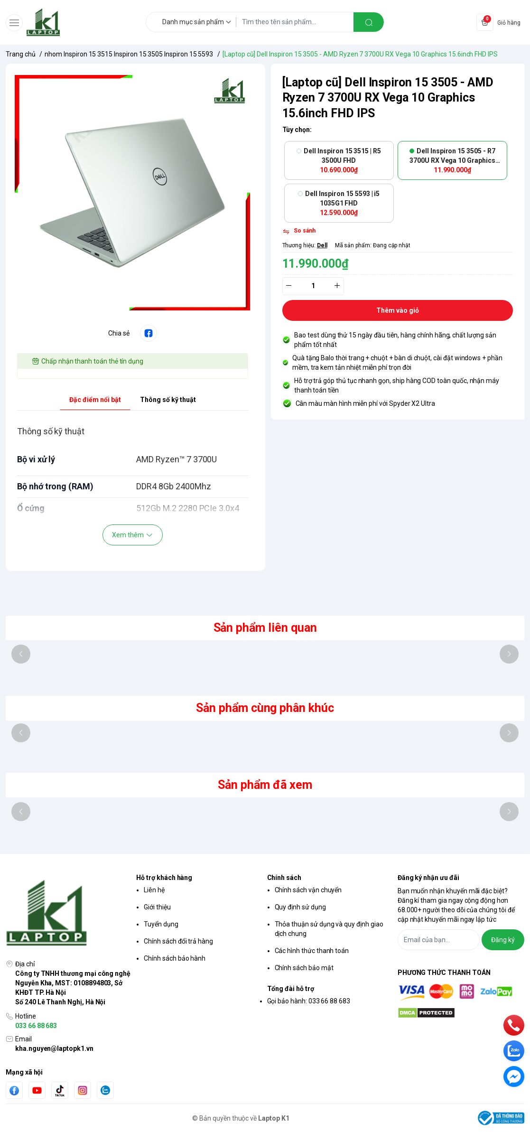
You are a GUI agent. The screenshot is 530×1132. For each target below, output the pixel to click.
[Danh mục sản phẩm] (198, 22)
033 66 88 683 (36, 1025)
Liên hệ (154, 890)
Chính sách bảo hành (174, 958)
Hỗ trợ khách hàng (164, 877)
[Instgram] (82, 1090)
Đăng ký (503, 940)
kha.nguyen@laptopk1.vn (54, 1048)
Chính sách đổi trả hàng (178, 941)
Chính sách (284, 877)
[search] (368, 22)
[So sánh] (299, 231)
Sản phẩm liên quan (265, 628)
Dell (322, 245)
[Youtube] (37, 1090)
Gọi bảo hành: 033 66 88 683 (309, 1001)
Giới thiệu (157, 907)
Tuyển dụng (161, 924)
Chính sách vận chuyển (308, 890)
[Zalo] (105, 1090)
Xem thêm (132, 535)
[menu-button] (14, 22)
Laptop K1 (273, 1118)
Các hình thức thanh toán (312, 950)
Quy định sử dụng (300, 907)
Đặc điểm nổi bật (95, 399)
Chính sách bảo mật (304, 968)
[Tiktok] (60, 1090)
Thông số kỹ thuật (168, 399)
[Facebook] (14, 1090)
